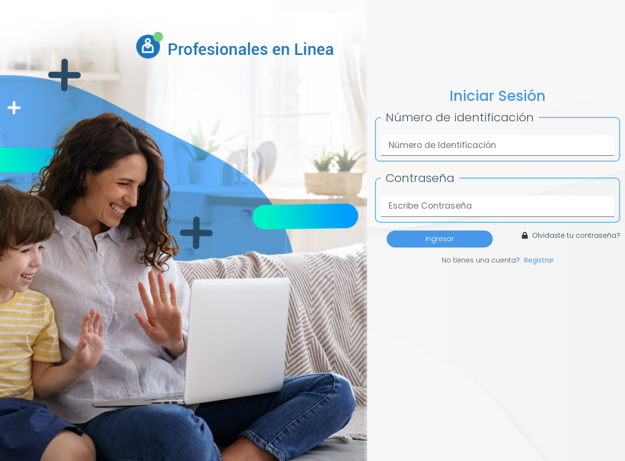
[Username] (497, 145)
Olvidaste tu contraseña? (571, 235)
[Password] (497, 206)
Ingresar (439, 239)
